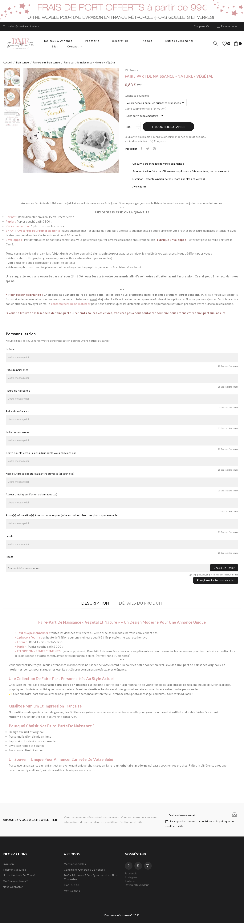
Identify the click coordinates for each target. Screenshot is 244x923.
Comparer (158, 141)
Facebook (128, 866)
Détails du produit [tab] (142, 603)
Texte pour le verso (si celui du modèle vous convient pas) (41, 452)
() (225, 43)
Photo (9, 556)
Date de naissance (17, 369)
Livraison (8, 863)
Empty (10, 536)
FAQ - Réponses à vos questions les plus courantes (90, 877)
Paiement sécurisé (14, 869)
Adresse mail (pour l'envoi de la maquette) (31, 494)
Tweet (148, 148)
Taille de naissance (17, 432)
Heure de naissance (18, 390)
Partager (142, 148)
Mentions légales (75, 863)
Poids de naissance (17, 411)
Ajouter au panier (171, 126)
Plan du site (71, 884)
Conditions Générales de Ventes (84, 869)
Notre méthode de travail (19, 875)
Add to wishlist (136, 141)
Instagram (148, 866)
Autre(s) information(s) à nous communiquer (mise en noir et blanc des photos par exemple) (62, 515)
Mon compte (72, 890)
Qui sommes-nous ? (15, 881)
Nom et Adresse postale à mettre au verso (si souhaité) (40, 473)
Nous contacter (13, 886)
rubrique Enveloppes (171, 239)
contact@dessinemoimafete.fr (22, 26)
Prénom (10, 349)
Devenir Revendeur (137, 884)
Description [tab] (94, 603)
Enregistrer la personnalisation (215, 580)
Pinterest (156, 148)
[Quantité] (130, 126)
